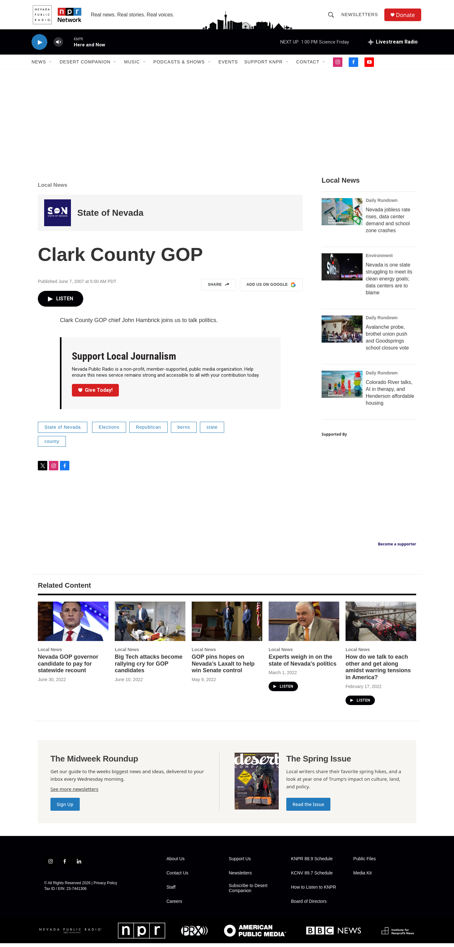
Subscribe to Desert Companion (248, 892)
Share (219, 288)
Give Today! (95, 394)
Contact (308, 65)
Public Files (364, 862)
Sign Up (65, 808)
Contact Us (177, 876)
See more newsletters (74, 793)
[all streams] (392, 45)
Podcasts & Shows (179, 65)
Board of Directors (309, 905)
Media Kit (362, 876)
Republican (148, 430)
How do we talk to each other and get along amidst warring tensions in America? (378, 670)
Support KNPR (263, 65)
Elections (109, 430)
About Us (175, 862)
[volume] (58, 46)
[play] (39, 46)
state (212, 430)
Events (228, 65)
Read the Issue (308, 808)
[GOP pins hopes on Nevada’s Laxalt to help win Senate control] (227, 624)
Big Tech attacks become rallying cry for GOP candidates (149, 667)
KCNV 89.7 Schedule (312, 876)
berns (184, 430)
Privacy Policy (105, 887)
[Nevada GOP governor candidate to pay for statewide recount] (73, 624)
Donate (406, 16)
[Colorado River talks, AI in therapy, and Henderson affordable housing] (342, 388)
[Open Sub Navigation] (50, 65)
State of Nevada (110, 216)
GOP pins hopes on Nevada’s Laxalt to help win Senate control (223, 667)
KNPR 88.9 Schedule (312, 862)
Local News (52, 189)
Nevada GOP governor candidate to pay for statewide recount (68, 667)
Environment (379, 259)
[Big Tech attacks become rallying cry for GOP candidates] (150, 624)
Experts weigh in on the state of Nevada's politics (302, 663)
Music (132, 65)
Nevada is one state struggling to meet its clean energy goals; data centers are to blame (389, 282)
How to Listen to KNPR (313, 891)
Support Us (240, 862)
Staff (171, 891)
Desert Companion (85, 65)
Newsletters (360, 16)
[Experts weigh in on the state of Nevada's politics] (304, 624)
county (51, 444)
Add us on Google (271, 288)
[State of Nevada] (57, 216)
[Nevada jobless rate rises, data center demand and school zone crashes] (342, 215)
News (39, 65)
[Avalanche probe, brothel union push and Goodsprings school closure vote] (342, 332)
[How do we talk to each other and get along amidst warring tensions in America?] (381, 624)
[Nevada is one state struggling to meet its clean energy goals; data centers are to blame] (342, 270)
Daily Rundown (382, 204)
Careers (174, 905)
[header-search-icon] (331, 16)
